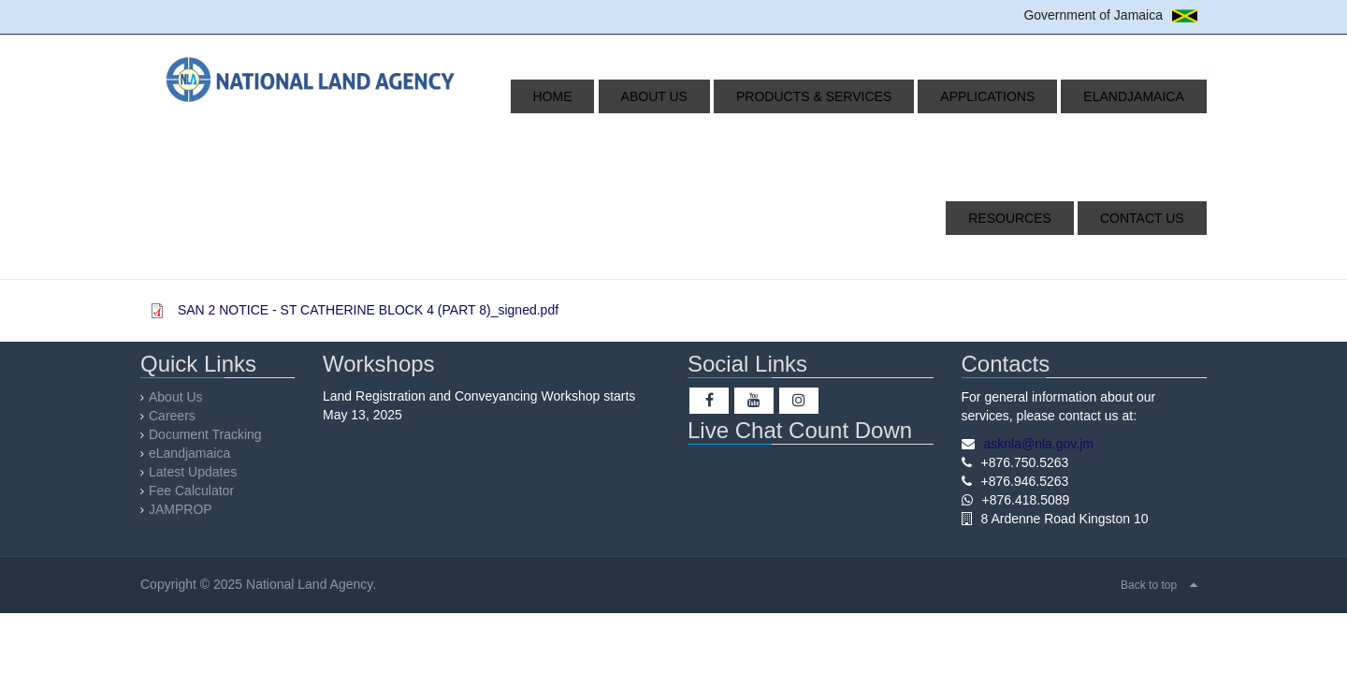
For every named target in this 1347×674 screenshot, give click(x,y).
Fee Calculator (191, 490)
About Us (618, 96)
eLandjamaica (1032, 96)
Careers (172, 415)
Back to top (1149, 585)
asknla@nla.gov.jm (1039, 443)
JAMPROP (180, 509)
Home (538, 96)
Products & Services (755, 96)
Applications (908, 96)
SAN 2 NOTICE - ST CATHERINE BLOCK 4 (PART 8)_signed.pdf (368, 309)
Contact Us (1150, 218)
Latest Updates (193, 471)
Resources (1151, 96)
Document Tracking (205, 434)
